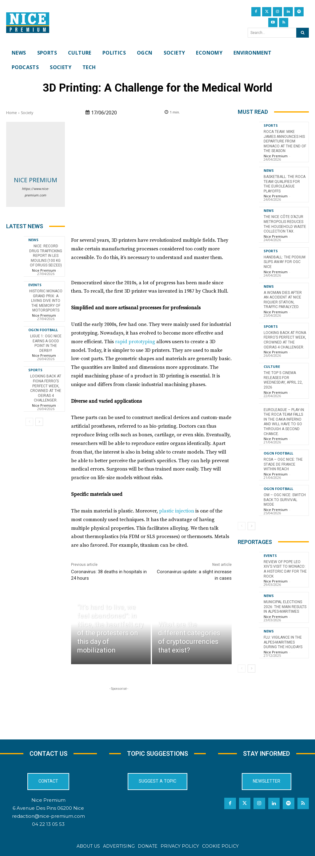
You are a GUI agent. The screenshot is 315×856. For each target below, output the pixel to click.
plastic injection (176, 511)
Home (11, 112)
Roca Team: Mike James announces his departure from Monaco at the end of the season (285, 141)
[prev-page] (29, 422)
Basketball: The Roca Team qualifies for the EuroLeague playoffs (284, 184)
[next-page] (39, 422)
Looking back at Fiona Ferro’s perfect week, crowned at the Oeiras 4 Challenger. (45, 388)
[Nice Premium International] (27, 22)
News (33, 239)
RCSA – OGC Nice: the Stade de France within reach (283, 464)
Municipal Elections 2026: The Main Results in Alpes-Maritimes (285, 607)
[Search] (302, 33)
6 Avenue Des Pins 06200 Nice (48, 808)
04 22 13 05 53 (48, 824)
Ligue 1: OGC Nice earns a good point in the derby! (46, 343)
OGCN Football (43, 329)
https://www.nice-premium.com (35, 192)
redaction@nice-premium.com (48, 816)
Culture (272, 366)
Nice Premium (35, 180)
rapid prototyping (135, 342)
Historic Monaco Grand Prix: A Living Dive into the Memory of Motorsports (45, 300)
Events (35, 284)
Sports (35, 370)
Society (27, 112)
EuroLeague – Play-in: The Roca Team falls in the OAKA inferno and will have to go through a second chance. (284, 422)
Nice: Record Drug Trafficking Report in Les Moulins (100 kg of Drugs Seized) (45, 255)
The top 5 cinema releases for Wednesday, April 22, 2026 (283, 380)
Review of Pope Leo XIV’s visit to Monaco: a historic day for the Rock (285, 569)
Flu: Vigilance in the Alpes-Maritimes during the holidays (283, 642)
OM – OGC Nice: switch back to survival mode (285, 500)
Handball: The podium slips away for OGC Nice (284, 262)
